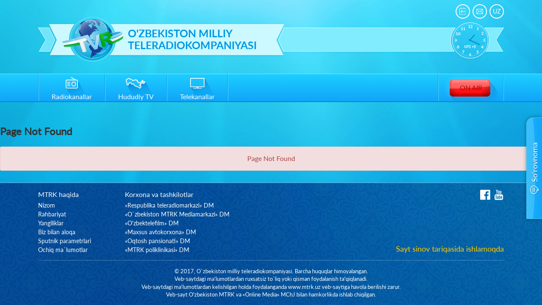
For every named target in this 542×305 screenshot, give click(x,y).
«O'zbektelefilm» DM (152, 223)
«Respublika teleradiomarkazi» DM (169, 205)
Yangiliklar (51, 223)
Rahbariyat (52, 214)
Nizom (46, 205)
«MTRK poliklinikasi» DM (157, 249)
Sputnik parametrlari (64, 240)
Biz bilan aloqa (56, 232)
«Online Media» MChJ (269, 294)
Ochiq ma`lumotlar (63, 249)
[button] (534, 168)
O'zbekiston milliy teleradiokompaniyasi (192, 39)
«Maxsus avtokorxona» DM (160, 232)
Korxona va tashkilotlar (159, 194)
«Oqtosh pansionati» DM (157, 240)
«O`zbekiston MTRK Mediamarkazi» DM (177, 214)
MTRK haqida (58, 194)
